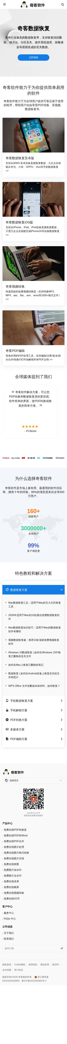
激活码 (55, 964)
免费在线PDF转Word (15, 835)
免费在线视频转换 (14, 893)
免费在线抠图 (11, 864)
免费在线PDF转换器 (15, 829)
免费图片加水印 (12, 870)
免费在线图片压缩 (14, 858)
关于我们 (9, 933)
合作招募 (6, 970)
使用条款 (32, 964)
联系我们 (9, 938)
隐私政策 (6, 964)
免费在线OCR (12, 898)
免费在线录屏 (11, 881)
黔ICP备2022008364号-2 (34, 980)
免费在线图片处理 (14, 847)
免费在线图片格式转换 (16, 852)
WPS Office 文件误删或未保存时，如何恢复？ (34, 686)
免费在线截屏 (11, 887)
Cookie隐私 (20, 964)
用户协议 (18, 970)
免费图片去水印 (12, 875)
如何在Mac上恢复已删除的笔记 (25, 664)
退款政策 (44, 964)
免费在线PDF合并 (14, 841)
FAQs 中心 (10, 918)
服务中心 (9, 913)
